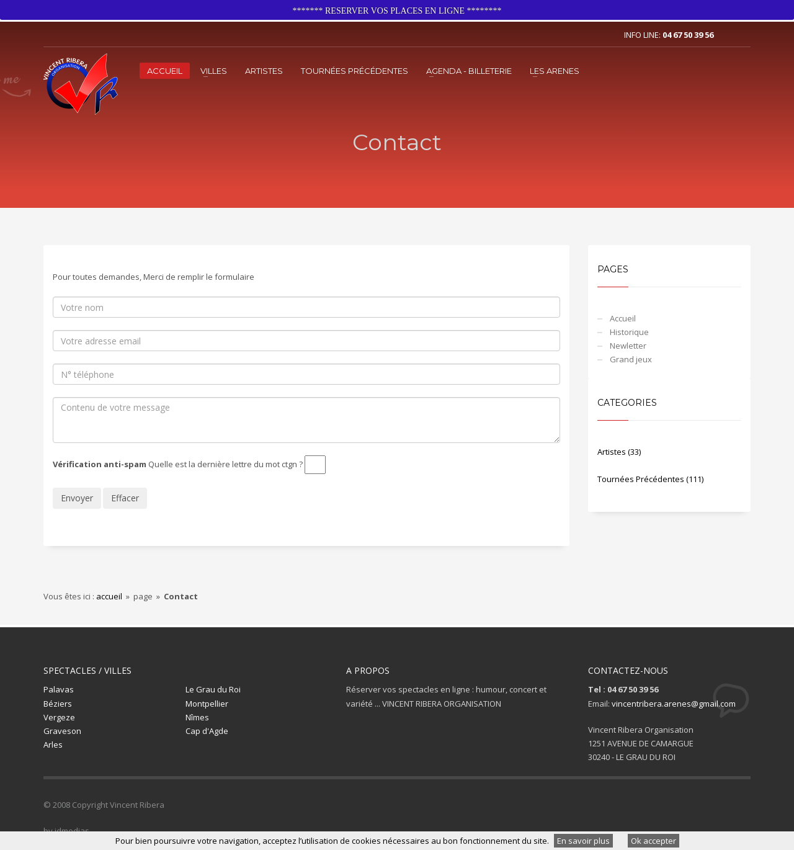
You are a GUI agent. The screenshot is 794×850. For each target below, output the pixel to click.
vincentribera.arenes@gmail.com (674, 703)
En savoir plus (583, 840)
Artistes (264, 71)
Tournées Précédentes (354, 71)
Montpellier (206, 703)
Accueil (164, 71)
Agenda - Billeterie (469, 71)
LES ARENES (554, 71)
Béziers (57, 703)
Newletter (628, 345)
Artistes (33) (619, 451)
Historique (629, 332)
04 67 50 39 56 (687, 34)
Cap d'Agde (206, 730)
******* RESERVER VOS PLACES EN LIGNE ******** (397, 11)
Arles (53, 744)
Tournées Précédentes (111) (650, 479)
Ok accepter (653, 840)
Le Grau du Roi (213, 689)
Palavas (58, 689)
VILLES (213, 71)
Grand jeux (631, 359)
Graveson (62, 730)
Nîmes (197, 717)
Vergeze (59, 717)
